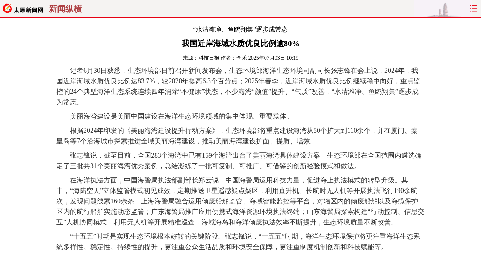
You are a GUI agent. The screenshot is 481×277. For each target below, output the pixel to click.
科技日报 (208, 58)
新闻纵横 (65, 9)
